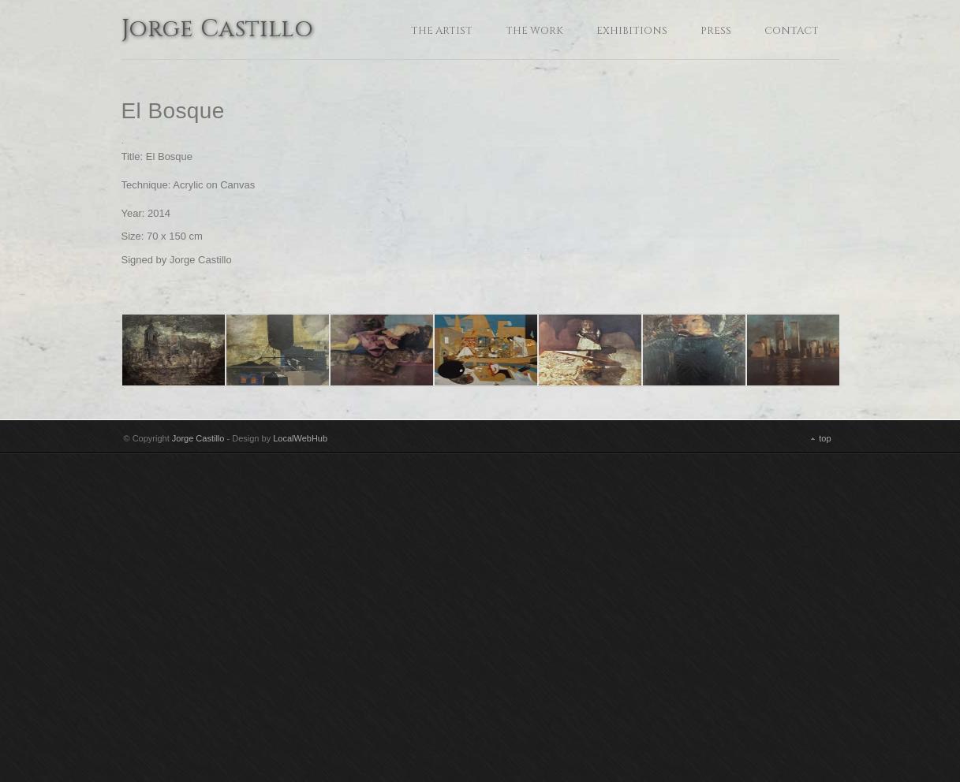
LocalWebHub (300, 761)
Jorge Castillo (217, 31)
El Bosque (173, 111)
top (825, 761)
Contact (791, 31)
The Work (534, 31)
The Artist (442, 31)
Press (715, 31)
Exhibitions (631, 31)
